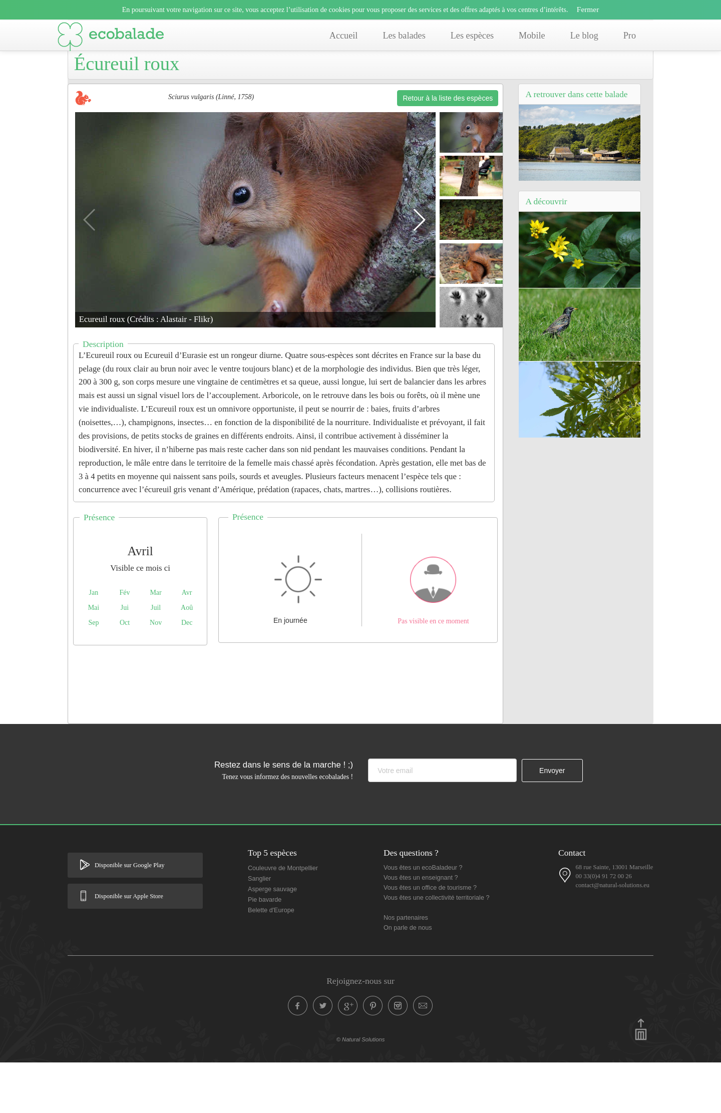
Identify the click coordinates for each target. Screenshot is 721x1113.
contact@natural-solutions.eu (612, 935)
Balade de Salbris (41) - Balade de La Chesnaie (180, 79)
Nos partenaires (406, 968)
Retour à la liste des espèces (448, 149)
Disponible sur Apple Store (129, 946)
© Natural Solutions (360, 1090)
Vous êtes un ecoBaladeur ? (423, 918)
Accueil (343, 36)
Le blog (584, 36)
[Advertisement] (285, 732)
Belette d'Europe (271, 960)
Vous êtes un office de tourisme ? (430, 938)
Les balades (404, 36)
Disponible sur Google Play (130, 915)
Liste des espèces (290, 79)
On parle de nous (408, 978)
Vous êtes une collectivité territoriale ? (436, 948)
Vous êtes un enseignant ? (421, 928)
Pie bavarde (264, 950)
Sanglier (259, 929)
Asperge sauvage (272, 939)
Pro (629, 36)
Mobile (532, 36)
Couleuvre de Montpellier (283, 918)
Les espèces (472, 36)
